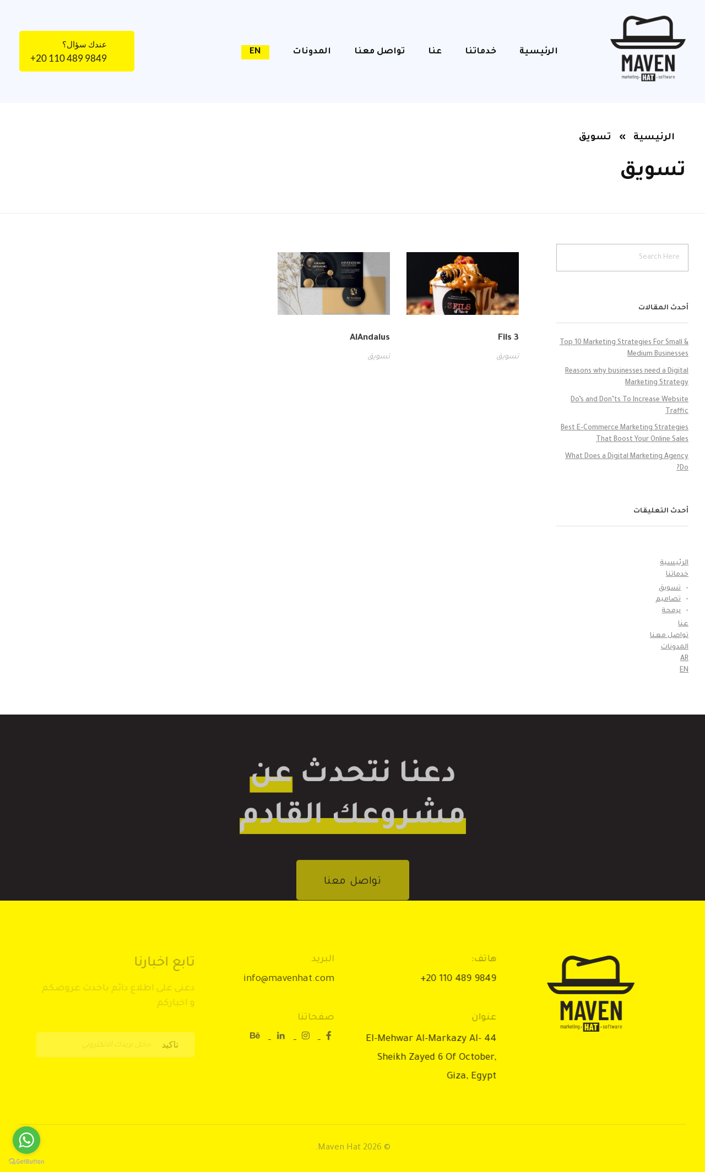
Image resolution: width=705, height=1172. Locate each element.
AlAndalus (370, 338)
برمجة (671, 611)
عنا (683, 624)
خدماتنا (677, 575)
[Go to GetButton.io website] (26, 1161)
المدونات (674, 647)
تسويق (507, 357)
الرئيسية (654, 138)
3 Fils (508, 338)
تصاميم (668, 599)
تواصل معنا (669, 636)
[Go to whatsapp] (26, 1140)
